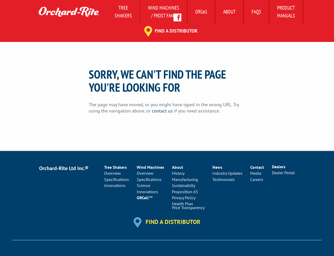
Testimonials (223, 179)
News (217, 167)
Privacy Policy (183, 197)
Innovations (115, 185)
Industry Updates (227, 173)
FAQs (256, 11)
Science (143, 185)
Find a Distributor (176, 31)
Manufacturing (185, 179)
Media (255, 173)
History (178, 173)
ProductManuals (286, 11)
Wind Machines (150, 167)
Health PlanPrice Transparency (188, 205)
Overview (112, 173)
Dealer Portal (283, 172)
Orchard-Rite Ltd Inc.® (63, 168)
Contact (257, 167)
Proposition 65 (185, 191)
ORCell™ (145, 197)
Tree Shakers (123, 11)
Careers (256, 179)
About (229, 11)
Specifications (116, 179)
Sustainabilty (183, 185)
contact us (162, 111)
